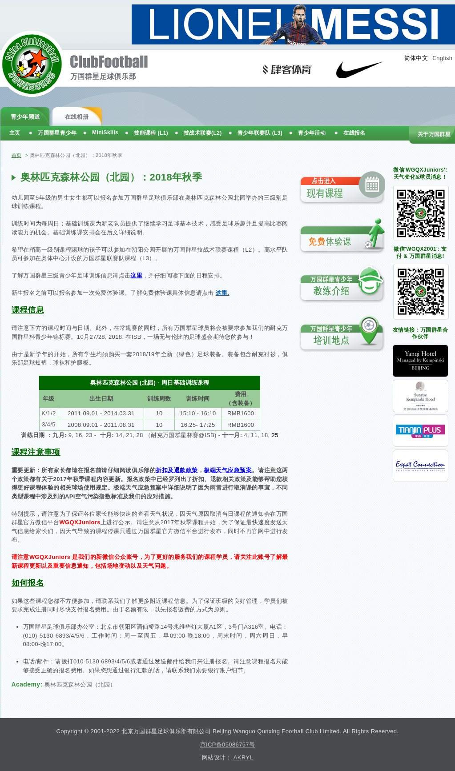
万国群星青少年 (57, 133)
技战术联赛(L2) (203, 133)
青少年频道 (25, 116)
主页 (14, 133)
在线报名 (354, 133)
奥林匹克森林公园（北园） (80, 684)
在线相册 (77, 116)
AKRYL (243, 757)
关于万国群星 (434, 134)
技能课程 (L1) (151, 133)
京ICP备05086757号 (227, 744)
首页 (17, 155)
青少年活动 (312, 133)
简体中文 (416, 58)
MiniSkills (105, 132)
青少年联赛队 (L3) (260, 133)
